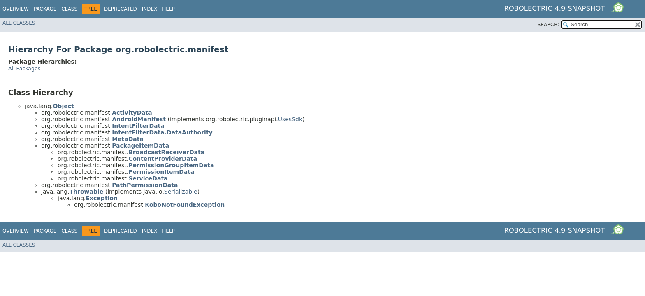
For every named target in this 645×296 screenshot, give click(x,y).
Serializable (180, 191)
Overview (15, 9)
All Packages (24, 68)
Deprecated (120, 9)
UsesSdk (290, 119)
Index (150, 9)
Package (45, 9)
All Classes (18, 23)
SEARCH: (548, 25)
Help (168, 9)
